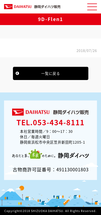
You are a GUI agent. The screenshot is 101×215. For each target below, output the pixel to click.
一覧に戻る (50, 73)
